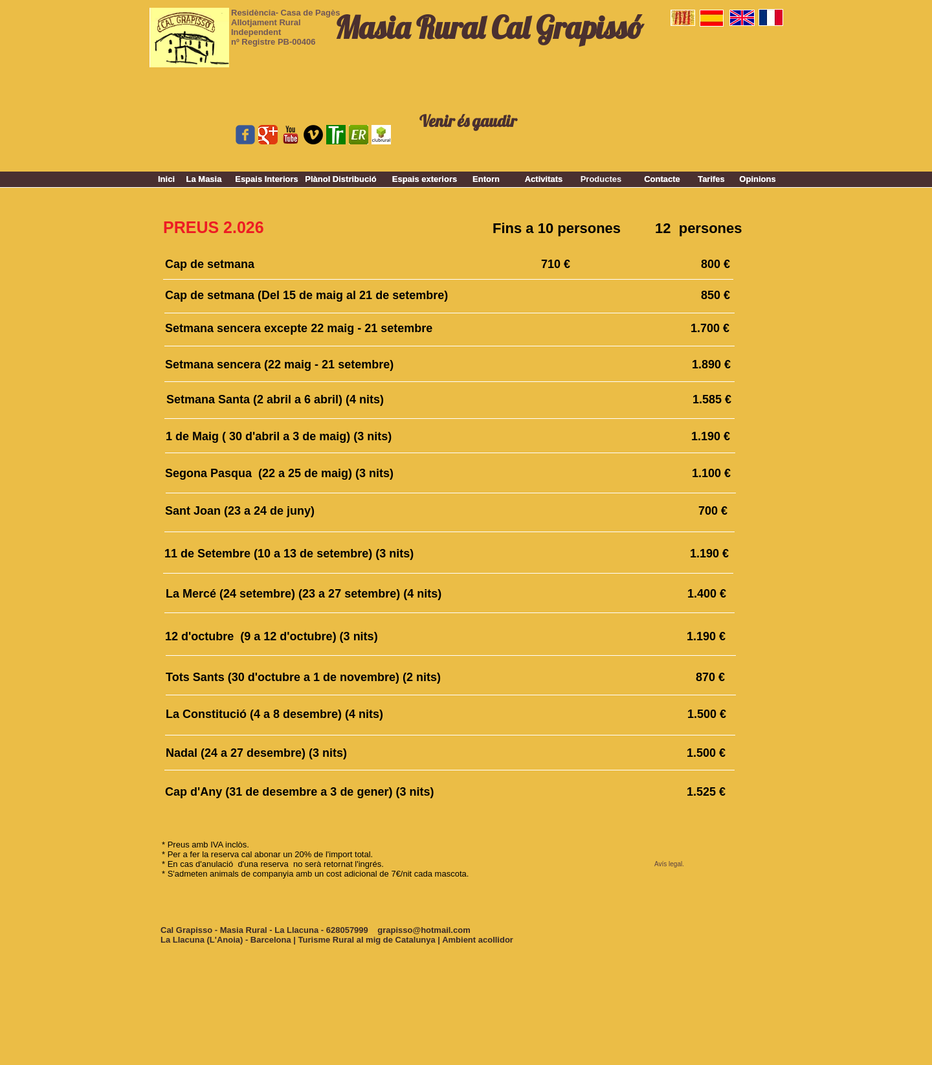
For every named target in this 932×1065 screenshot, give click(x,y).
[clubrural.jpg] (381, 134)
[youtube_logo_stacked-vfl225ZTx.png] (290, 134)
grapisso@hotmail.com (423, 930)
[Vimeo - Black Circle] (313, 134)
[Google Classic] (268, 134)
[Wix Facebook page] (245, 134)
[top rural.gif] (336, 134)
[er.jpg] (358, 134)
